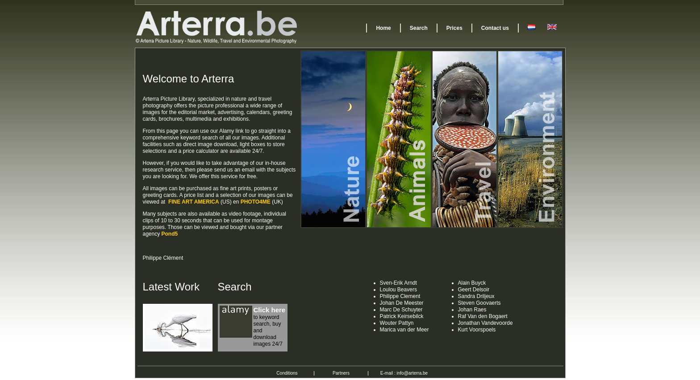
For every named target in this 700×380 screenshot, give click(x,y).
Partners (341, 373)
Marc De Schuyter (401, 309)
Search (419, 28)
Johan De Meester (402, 303)
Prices (454, 28)
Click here (270, 310)
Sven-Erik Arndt (398, 283)
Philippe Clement (400, 296)
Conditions (286, 373)
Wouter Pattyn (397, 323)
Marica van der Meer (404, 330)
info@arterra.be (412, 373)
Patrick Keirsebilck (402, 316)
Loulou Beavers (398, 289)
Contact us (495, 28)
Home (383, 28)
